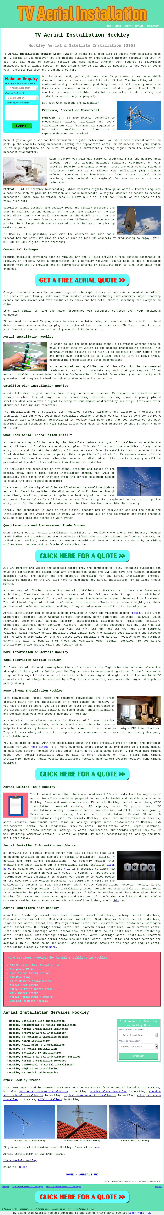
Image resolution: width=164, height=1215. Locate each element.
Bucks (23, 1167)
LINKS (118, 26)
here (52, 947)
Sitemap (5, 1187)
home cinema (39, 746)
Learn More (136, 1212)
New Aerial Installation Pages (27, 1187)
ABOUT (128, 26)
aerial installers (54, 632)
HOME (108, 26)
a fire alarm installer (108, 1091)
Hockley (136, 613)
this (67, 868)
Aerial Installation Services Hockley (46, 1012)
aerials (111, 636)
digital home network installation (90, 1095)
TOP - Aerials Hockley (20, 1160)
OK (149, 1212)
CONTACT (139, 26)
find (15, 915)
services (127, 640)
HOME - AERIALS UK (82, 1174)
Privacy (158, 1187)
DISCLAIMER (153, 26)
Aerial (97, 939)
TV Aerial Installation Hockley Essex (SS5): (38, 53)
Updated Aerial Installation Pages (63, 1187)
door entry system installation (43, 1091)
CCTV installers (50, 1099)
